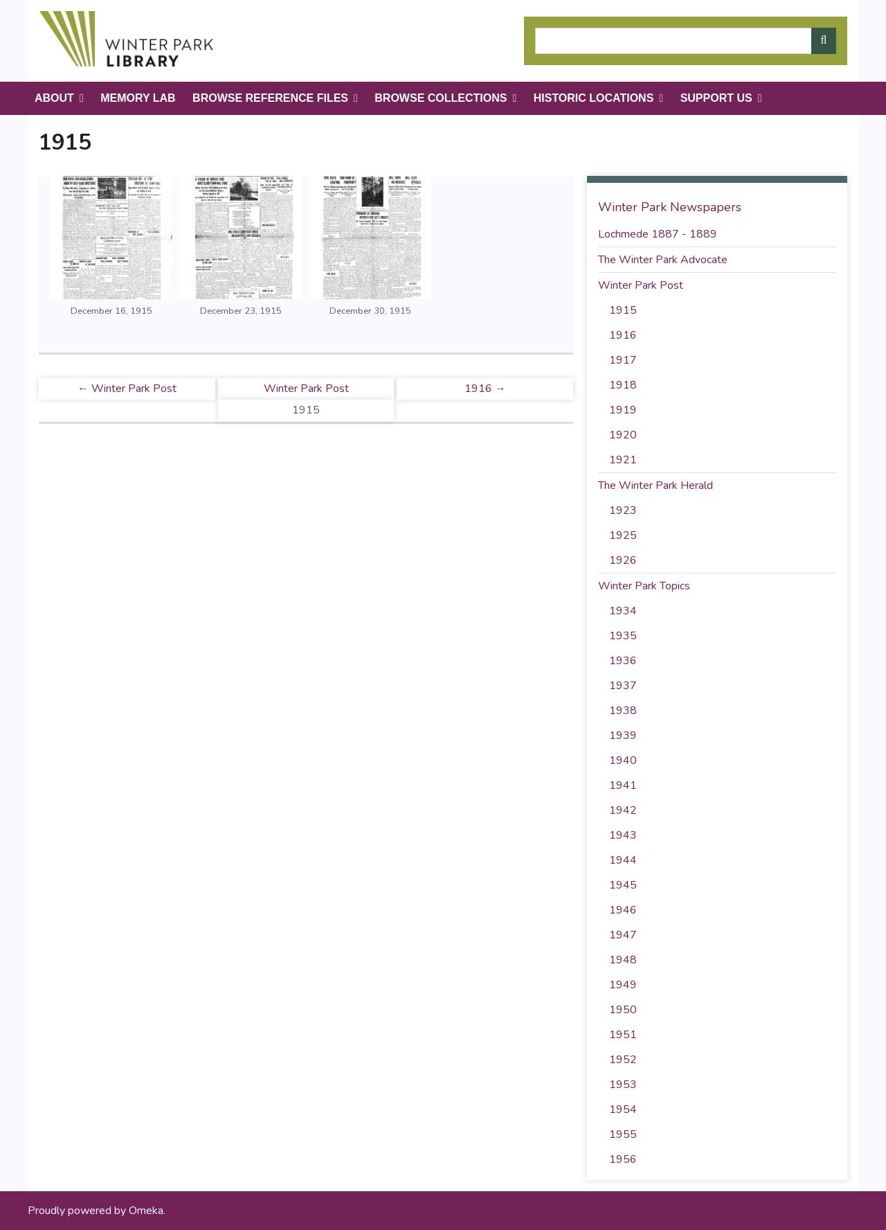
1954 (623, 1109)
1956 (623, 1159)
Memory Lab (137, 98)
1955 (623, 1134)
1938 (623, 710)
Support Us (716, 98)
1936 (623, 660)
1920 (623, 435)
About (54, 98)
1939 (623, 735)
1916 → (485, 388)
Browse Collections (440, 98)
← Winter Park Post (127, 388)
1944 (623, 860)
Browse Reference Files (270, 98)
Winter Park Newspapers (669, 207)
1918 (623, 385)
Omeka (146, 1210)
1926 (623, 560)
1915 (623, 310)
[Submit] (823, 41)
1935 (623, 635)
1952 (623, 1059)
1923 (623, 510)
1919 (623, 410)
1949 (623, 984)
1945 (623, 885)
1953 (623, 1084)
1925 (623, 535)
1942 (623, 810)
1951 (623, 1034)
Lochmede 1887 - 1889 (657, 234)
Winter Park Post (306, 388)
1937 (623, 685)
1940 (623, 760)
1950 (623, 1009)
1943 (623, 835)
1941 (623, 785)
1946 (623, 910)
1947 (623, 935)
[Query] (685, 41)
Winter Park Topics (644, 586)
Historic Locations (594, 98)
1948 (623, 960)
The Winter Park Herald (655, 485)
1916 (623, 335)
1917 (623, 360)
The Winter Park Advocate (662, 259)
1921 (623, 459)
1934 (623, 610)
